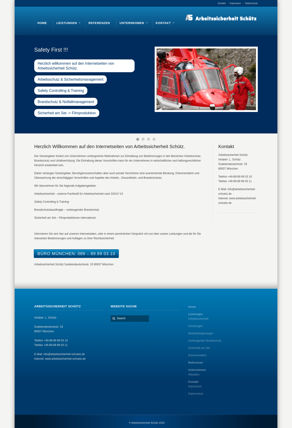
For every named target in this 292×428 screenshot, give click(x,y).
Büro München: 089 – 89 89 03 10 (76, 253)
